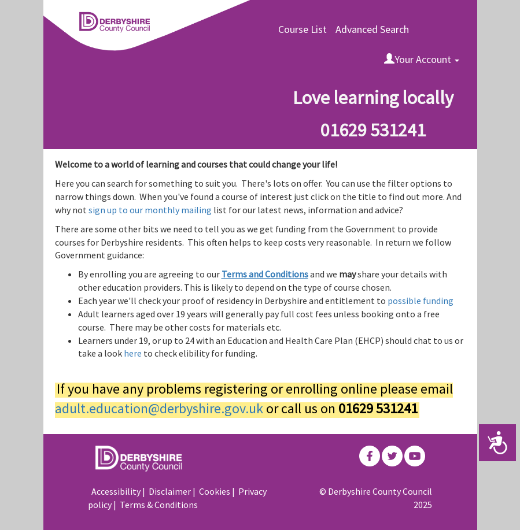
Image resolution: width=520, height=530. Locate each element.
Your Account (421, 59)
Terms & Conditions (159, 504)
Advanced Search (372, 29)
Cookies (214, 491)
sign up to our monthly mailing (150, 210)
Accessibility (116, 491)
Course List (302, 29)
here (133, 353)
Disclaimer (170, 491)
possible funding (420, 300)
